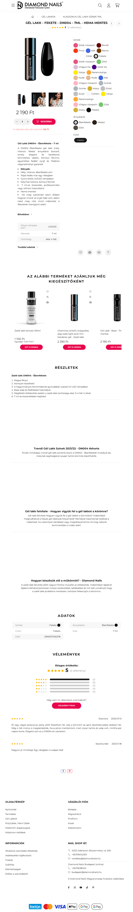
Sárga (82, 72)
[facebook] (63, 771)
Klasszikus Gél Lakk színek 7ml (82, 16)
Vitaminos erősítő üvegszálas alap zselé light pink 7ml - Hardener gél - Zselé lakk (73, 333)
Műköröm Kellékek (15, 832)
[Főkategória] (32, 16)
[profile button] (109, 5)
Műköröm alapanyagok (17, 828)
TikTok (87, 887)
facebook (69, 887)
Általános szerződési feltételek (21, 851)
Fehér (89, 56)
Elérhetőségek (13, 869)
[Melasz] (94, 122)
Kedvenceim (74, 828)
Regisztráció (74, 814)
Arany (96, 88)
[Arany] (89, 88)
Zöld (104, 61)
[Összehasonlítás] (90, 252)
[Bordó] (99, 45)
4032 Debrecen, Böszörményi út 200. (91, 850)
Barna (105, 50)
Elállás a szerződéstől (16, 874)
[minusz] (17, 121)
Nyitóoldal (10, 809)
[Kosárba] (44, 122)
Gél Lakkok (48, 16)
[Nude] (75, 78)
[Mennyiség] (22, 122)
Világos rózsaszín (88, 83)
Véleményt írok (66, 705)
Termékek (10, 814)
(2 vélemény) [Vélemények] (74, 27)
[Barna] (99, 50)
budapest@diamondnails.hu (87, 872)
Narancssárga (99, 72)
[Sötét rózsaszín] (75, 45)
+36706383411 (79, 868)
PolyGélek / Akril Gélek (17, 823)
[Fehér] (82, 56)
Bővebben (23, 214)
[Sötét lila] (94, 67)
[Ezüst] (103, 88)
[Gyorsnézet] (47, 297)
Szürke (107, 83)
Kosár (71, 823)
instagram (75, 887)
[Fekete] (96, 56)
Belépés (72, 809)
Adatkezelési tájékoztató (18, 855)
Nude (81, 77)
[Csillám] (88, 94)
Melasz (101, 122)
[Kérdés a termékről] (108, 252)
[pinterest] (69, 771)
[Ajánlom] (99, 252)
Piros (81, 50)
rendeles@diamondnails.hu (86, 858)
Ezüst (109, 88)
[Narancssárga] (89, 72)
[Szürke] (101, 83)
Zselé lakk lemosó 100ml (28, 330)
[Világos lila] (75, 67)
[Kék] (88, 50)
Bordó (105, 45)
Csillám (95, 93)
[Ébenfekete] (75, 122)
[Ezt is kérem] (31, 347)
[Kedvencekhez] (81, 252)
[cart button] (117, 5)
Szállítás (9, 864)
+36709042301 (79, 854)
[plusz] (27, 121)
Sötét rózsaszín (87, 45)
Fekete (95, 109)
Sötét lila (102, 67)
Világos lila (84, 67)
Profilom (73, 818)
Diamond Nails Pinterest (93, 887)
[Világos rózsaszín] (75, 83)
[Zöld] (99, 61)
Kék (93, 50)
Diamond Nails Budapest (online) (86, 864)
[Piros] (75, 50)
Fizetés (9, 860)
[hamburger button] (13, 5)
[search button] (100, 5)
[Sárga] (75, 72)
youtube (81, 887)
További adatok (26, 247)
